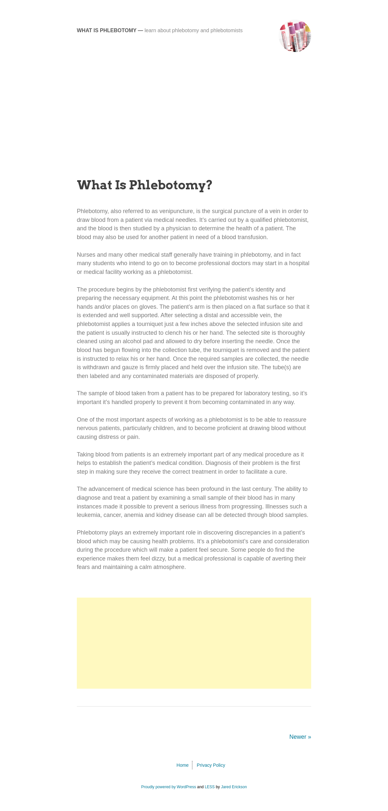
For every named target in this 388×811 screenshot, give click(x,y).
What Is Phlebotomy (106, 30)
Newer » (300, 737)
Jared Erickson (234, 787)
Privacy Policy (211, 765)
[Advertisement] (194, 117)
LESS (210, 787)
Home (182, 765)
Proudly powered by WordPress (168, 787)
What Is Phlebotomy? (145, 184)
